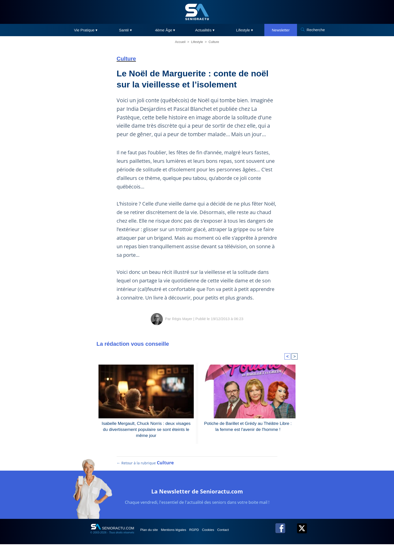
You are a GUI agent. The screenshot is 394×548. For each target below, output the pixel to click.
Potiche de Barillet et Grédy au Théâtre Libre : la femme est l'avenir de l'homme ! (248, 426)
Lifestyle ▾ (244, 30)
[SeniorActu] (197, 12)
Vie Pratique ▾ (85, 30)
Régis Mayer (182, 319)
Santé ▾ (125, 30)
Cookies (221, 533)
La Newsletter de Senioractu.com (197, 494)
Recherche (316, 30)
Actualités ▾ (205, 30)
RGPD (204, 533)
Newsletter (281, 30)
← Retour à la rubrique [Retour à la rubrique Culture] (145, 466)
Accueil (180, 42)
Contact (239, 533)
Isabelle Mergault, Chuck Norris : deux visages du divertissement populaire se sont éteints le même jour (146, 428)
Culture (214, 42)
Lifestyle (197, 42)
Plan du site (151, 533)
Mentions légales (179, 533)
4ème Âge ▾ (165, 30)
